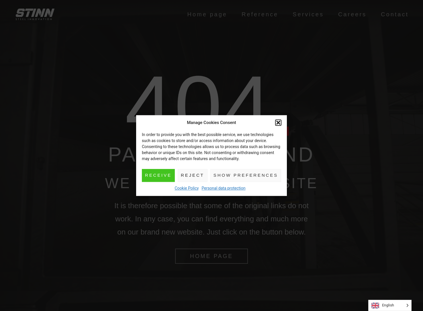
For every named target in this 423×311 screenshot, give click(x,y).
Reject (192, 175)
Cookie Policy (187, 188)
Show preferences (245, 175)
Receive (157, 175)
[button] (279, 123)
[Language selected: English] (390, 305)
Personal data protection (223, 188)
